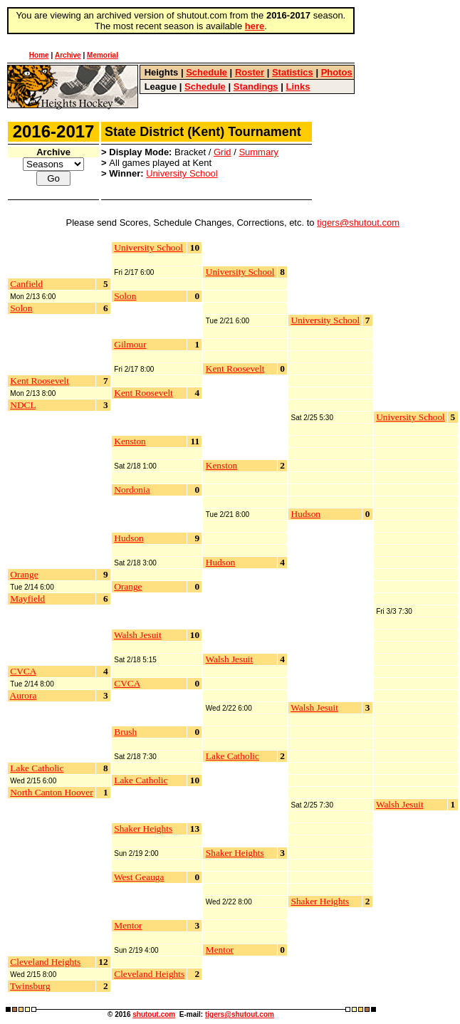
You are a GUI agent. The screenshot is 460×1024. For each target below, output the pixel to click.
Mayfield (27, 598)
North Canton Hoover (51, 792)
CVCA (23, 671)
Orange (24, 574)
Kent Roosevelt (39, 380)
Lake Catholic (36, 768)
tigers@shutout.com (358, 222)
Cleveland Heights (45, 961)
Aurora (23, 695)
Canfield (26, 283)
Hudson (128, 538)
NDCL (23, 404)
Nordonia (132, 489)
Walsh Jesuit (138, 634)
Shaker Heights (143, 828)
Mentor (128, 925)
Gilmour (130, 344)
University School (181, 173)
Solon (21, 308)
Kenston (129, 441)
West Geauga (139, 877)
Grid (222, 152)
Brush (125, 731)
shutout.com (153, 1014)
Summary (258, 152)
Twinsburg (30, 986)
